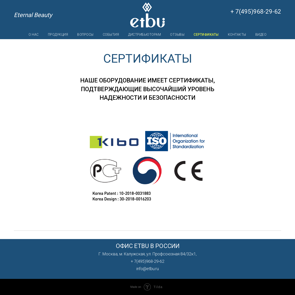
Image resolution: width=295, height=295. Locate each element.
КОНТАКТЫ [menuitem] (237, 34)
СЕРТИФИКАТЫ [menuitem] (206, 34)
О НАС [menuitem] (34, 34)
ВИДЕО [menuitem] (261, 34)
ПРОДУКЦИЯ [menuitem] (58, 34)
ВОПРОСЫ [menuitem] (85, 34)
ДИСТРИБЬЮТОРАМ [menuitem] (144, 34)
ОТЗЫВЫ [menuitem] (177, 34)
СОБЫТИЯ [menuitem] (111, 34)
